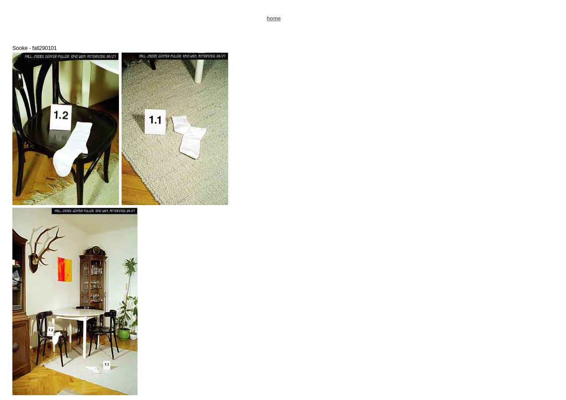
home (274, 18)
